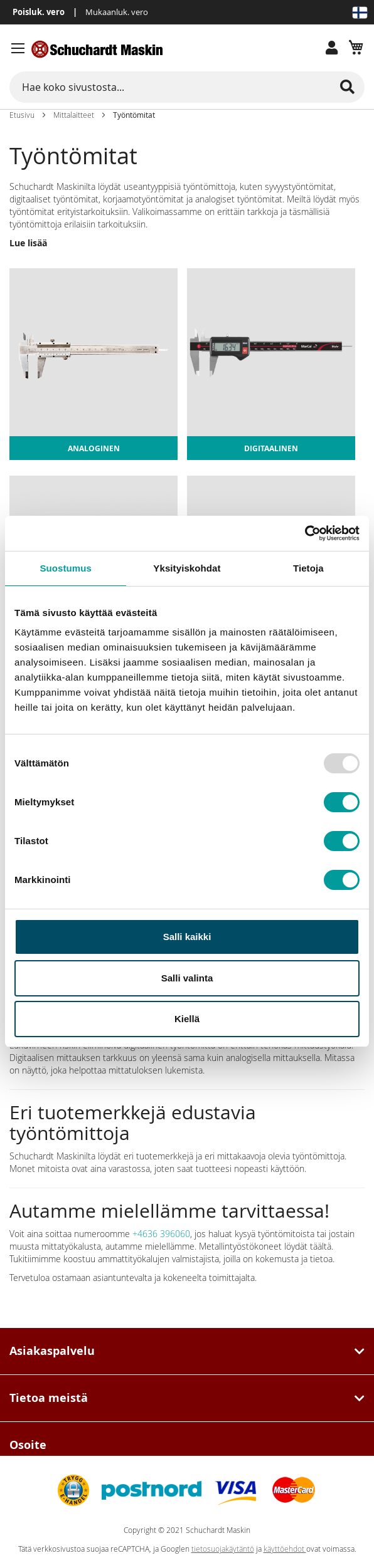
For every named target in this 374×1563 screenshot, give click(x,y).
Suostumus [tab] (66, 568)
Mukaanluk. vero (116, 12)
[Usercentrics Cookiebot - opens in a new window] (305, 533)
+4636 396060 (161, 1234)
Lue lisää (28, 243)
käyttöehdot (285, 1549)
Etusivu (22, 115)
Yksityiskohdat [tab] (186, 568)
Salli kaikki (187, 936)
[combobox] (187, 87)
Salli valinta (187, 978)
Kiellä (187, 1018)
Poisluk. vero (39, 12)
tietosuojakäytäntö (222, 1549)
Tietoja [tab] (308, 568)
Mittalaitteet (73, 115)
